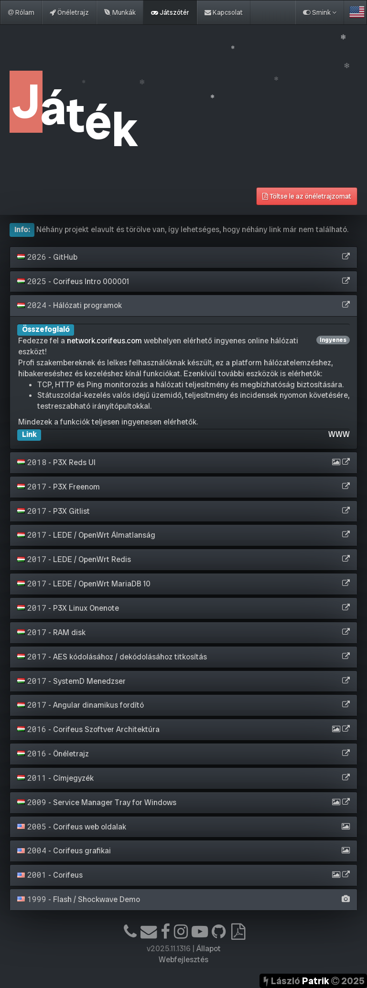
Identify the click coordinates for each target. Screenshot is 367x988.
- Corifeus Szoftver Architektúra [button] (88, 729)
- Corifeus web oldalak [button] (71, 827)
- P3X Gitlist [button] (53, 511)
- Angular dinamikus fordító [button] (80, 705)
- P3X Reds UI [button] (56, 462)
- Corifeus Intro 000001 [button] (73, 281)
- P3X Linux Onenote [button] (68, 608)
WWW (339, 434)
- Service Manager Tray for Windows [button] (96, 802)
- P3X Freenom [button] (58, 487)
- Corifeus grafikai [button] (64, 851)
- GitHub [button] (47, 257)
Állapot (208, 949)
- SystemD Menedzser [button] (71, 681)
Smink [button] (319, 12)
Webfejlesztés (183, 960)
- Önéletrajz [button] (53, 754)
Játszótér (170, 12)
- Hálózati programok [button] (69, 305)
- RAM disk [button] (51, 632)
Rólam (21, 12)
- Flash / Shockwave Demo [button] (78, 899)
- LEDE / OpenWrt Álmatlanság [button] (86, 535)
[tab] (183, 257)
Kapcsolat (224, 12)
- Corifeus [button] (50, 875)
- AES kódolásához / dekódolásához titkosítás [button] (112, 657)
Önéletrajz (69, 12)
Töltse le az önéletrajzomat (306, 196)
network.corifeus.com (104, 341)
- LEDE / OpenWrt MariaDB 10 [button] (84, 584)
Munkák (120, 12)
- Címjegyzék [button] (55, 778)
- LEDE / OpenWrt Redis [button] (74, 559)
